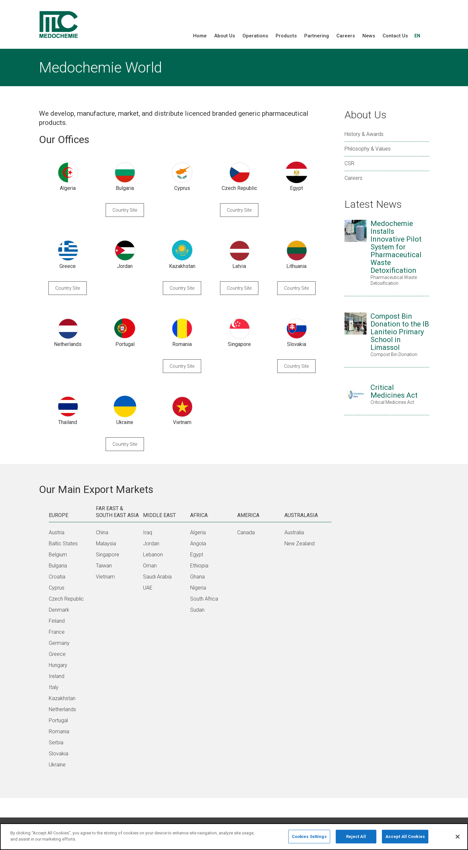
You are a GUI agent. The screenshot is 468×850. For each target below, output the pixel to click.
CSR (349, 163)
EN (417, 35)
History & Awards (364, 134)
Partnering (316, 36)
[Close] (457, 839)
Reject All (356, 838)
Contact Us (395, 36)
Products (286, 36)
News (368, 36)
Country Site (124, 210)
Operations (255, 36)
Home (200, 36)
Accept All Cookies (405, 838)
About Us (224, 36)
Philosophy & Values (367, 149)
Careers (345, 36)
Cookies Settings (309, 838)
